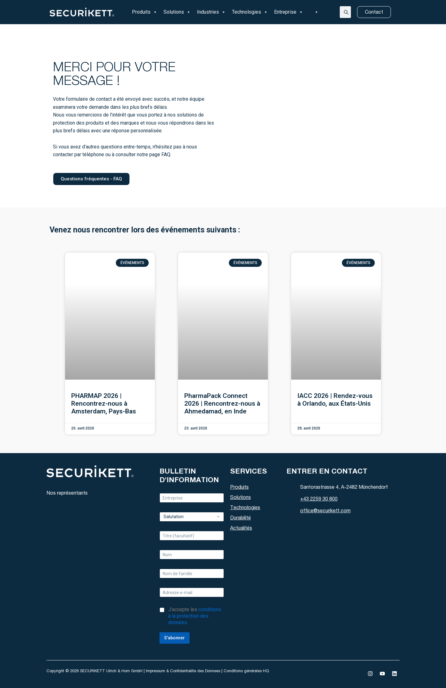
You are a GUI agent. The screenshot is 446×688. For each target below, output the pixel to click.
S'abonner (174, 637)
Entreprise (288, 12)
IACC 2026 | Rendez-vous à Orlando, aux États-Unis (335, 399)
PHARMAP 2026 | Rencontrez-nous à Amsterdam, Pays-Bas (103, 403)
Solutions (177, 12)
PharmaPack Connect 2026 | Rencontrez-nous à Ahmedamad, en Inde (222, 403)
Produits (144, 12)
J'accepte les (194, 615)
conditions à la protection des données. (194, 615)
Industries (211, 12)
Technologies (250, 12)
